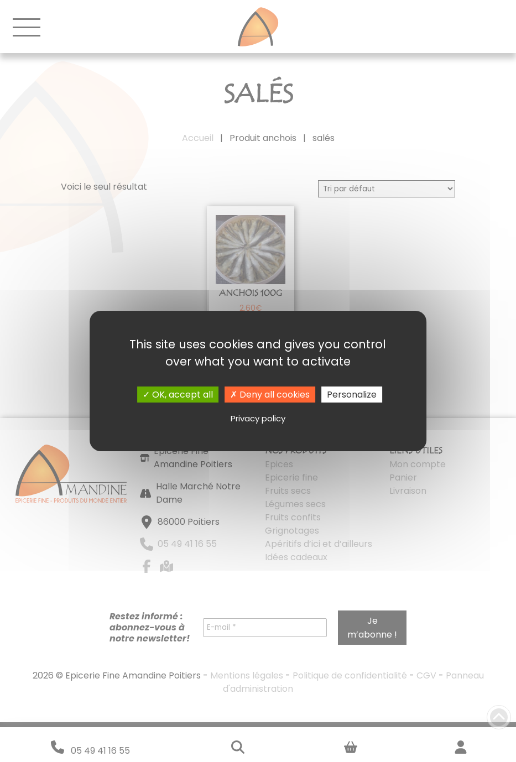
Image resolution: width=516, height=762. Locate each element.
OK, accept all (178, 394)
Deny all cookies (270, 394)
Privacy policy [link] (258, 418)
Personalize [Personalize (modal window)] (352, 394)
